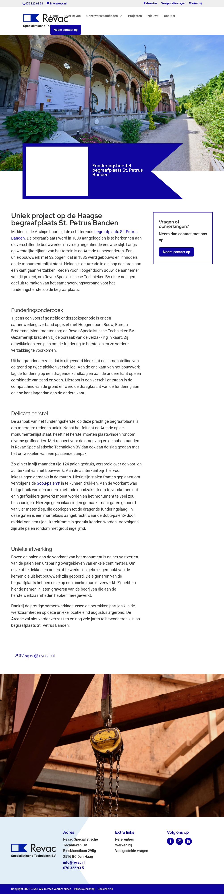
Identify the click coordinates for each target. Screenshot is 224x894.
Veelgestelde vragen (173, 3)
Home (54, 16)
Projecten (135, 16)
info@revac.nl (74, 862)
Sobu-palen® (48, 483)
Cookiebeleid (105, 889)
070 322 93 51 (74, 868)
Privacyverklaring (84, 889)
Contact (169, 16)
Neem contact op (66, 30)
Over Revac (72, 16)
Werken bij (195, 3)
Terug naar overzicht (37, 655)
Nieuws (153, 16)
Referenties (150, 3)
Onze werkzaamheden (102, 16)
